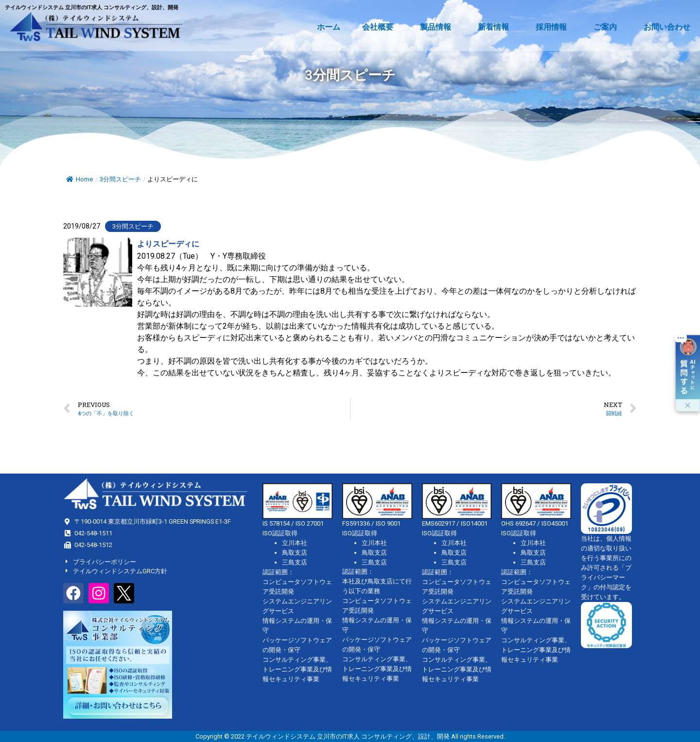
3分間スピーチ (120, 179)
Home (79, 179)
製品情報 (438, 27)
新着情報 (496, 27)
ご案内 (608, 27)
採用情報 (554, 27)
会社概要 (380, 27)
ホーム (328, 27)
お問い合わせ (667, 27)
